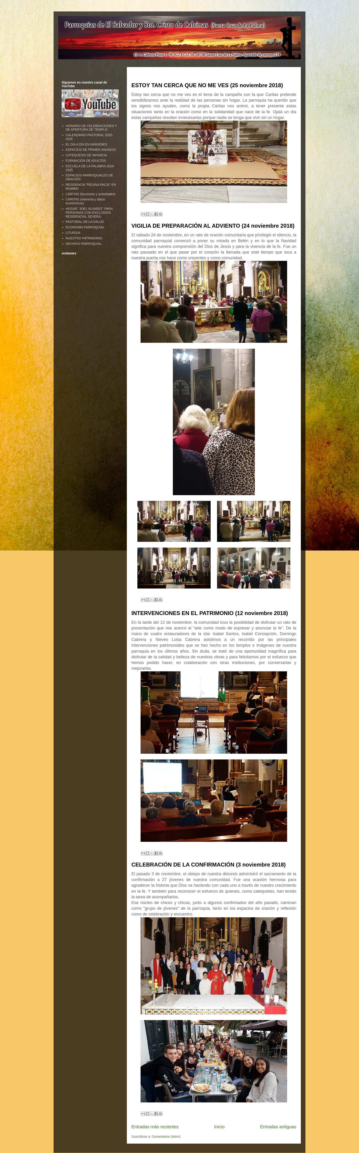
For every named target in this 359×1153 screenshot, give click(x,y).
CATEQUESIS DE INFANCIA (86, 155)
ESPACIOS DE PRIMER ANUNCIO (91, 149)
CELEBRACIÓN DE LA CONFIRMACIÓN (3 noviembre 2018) (208, 864)
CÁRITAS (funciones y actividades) (91, 194)
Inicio (219, 1126)
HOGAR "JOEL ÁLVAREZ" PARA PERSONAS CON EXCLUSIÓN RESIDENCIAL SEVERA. (89, 212)
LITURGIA (73, 233)
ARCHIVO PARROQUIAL (84, 244)
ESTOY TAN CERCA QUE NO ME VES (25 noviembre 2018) (207, 85)
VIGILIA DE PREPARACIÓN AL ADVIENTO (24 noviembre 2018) (212, 226)
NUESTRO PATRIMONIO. (84, 238)
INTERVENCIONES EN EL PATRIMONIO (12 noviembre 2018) (209, 613)
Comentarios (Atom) (166, 1136)
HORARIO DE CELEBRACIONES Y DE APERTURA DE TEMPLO (91, 128)
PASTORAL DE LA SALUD (85, 222)
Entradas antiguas (278, 1126)
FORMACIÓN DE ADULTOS (86, 160)
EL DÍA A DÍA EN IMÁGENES (86, 144)
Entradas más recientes (155, 1126)
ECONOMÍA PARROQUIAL (85, 227)
